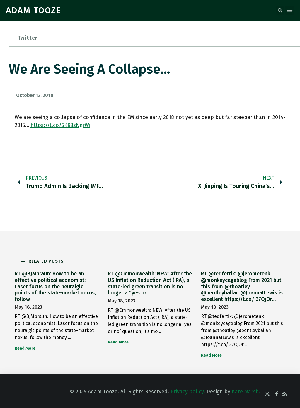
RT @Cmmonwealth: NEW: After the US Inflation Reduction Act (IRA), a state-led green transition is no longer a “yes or (150, 283)
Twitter (28, 38)
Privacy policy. (188, 391)
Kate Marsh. (246, 391)
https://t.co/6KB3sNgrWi (60, 125)
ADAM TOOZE (33, 10)
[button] (280, 10)
